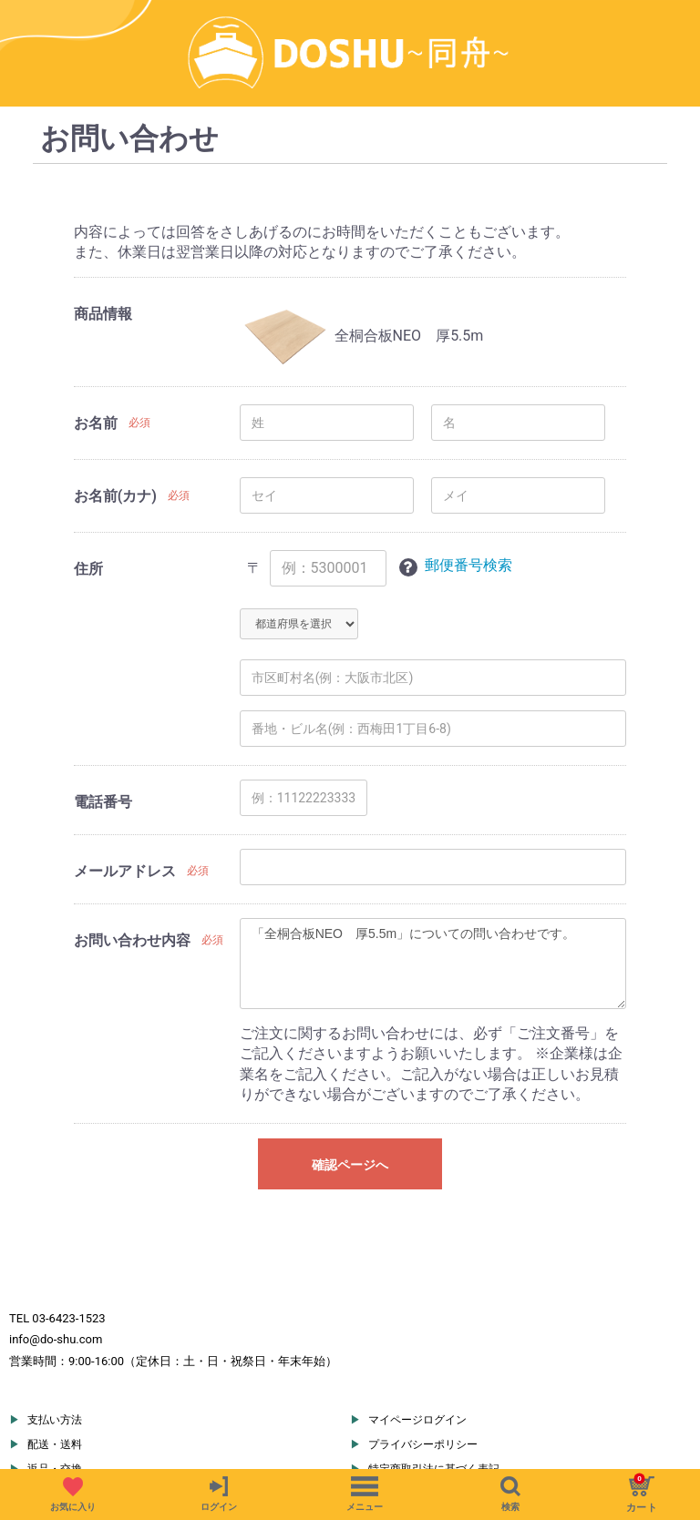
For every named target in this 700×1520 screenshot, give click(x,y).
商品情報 (103, 261)
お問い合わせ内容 (132, 887)
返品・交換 (54, 1416)
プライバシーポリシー (423, 1391)
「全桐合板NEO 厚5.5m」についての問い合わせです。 (433, 910)
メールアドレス (125, 818)
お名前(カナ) (115, 444)
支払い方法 (54, 1367)
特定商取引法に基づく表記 (433, 1416)
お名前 (96, 371)
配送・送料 (54, 1391)
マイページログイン (417, 1367)
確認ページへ (350, 1113)
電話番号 (103, 749)
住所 (88, 516)
